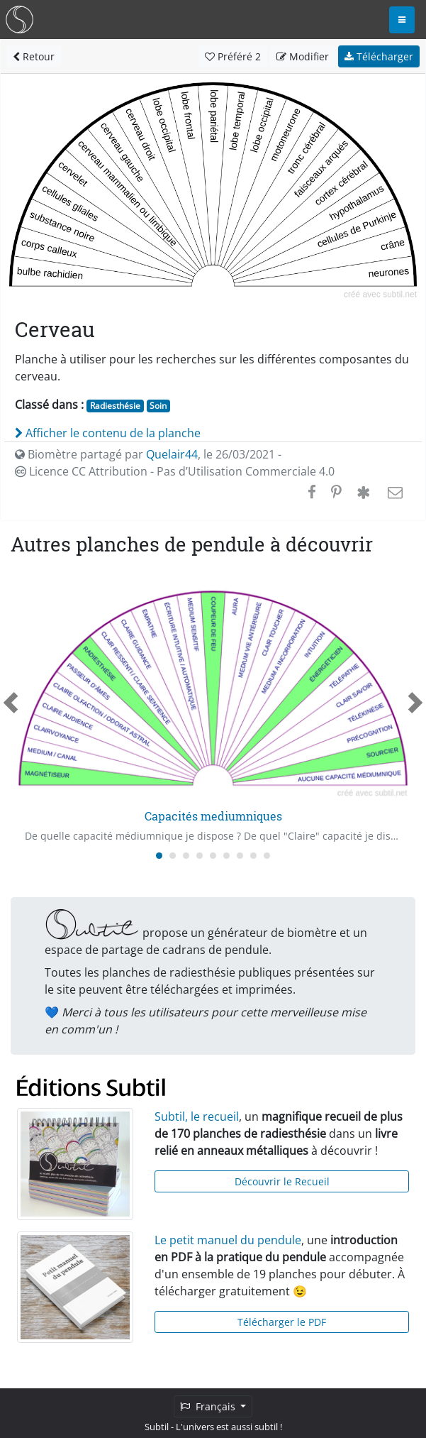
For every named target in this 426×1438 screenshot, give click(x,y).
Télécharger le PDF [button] (281, 1322)
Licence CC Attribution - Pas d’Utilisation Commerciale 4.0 (175, 471)
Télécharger (378, 56)
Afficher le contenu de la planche (108, 433)
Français (209, 1406)
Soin (158, 406)
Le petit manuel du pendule (228, 1240)
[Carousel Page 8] (253, 855)
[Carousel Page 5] (213, 855)
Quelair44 (172, 454)
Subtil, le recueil (197, 1116)
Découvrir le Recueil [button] (282, 1181)
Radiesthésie (115, 406)
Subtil (157, 1426)
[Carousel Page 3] (186, 855)
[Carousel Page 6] (226, 855)
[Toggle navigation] (402, 19)
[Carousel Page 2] (172, 855)
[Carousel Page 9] (267, 855)
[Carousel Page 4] (199, 855)
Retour (34, 56)
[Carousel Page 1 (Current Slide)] (159, 855)
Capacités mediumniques (213, 815)
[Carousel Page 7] (240, 855)
